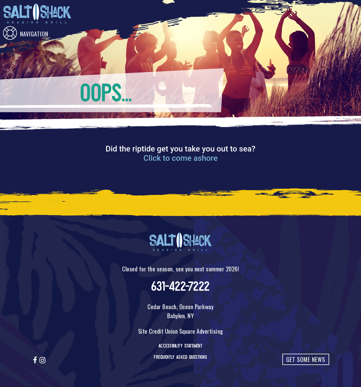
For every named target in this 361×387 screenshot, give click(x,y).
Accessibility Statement (181, 346)
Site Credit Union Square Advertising (180, 331)
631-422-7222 (180, 286)
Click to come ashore (180, 158)
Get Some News (305, 359)
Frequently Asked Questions (180, 357)
